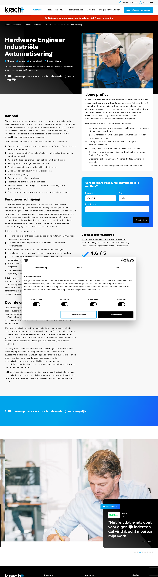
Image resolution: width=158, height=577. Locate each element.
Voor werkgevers (75, 10)
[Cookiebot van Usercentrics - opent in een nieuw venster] (123, 260)
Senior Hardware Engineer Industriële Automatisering (105, 246)
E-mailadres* (90, 204)
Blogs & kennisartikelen (109, 10)
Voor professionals (55, 10)
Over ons (91, 10)
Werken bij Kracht (128, 2)
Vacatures (37, 10)
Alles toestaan (115, 315)
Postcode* (90, 193)
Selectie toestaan (78, 315)
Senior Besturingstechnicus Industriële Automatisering (105, 242)
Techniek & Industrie (33, 25)
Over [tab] (117, 268)
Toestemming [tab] (41, 268)
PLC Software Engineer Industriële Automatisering (104, 239)
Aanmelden (141, 220)
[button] (135, 552)
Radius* (122, 193)
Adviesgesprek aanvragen (138, 10)
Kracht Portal (146, 2)
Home (7, 25)
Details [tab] (79, 268)
